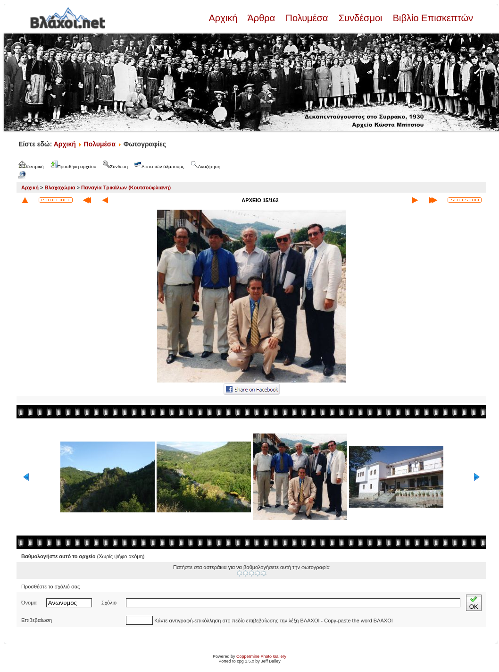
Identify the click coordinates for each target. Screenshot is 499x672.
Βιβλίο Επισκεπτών (431, 18)
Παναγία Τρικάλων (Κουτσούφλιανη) (126, 187)
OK (473, 602)
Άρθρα (261, 18)
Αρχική (224, 18)
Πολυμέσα (307, 18)
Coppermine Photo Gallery (261, 656)
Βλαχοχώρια (60, 187)
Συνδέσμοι (360, 18)
